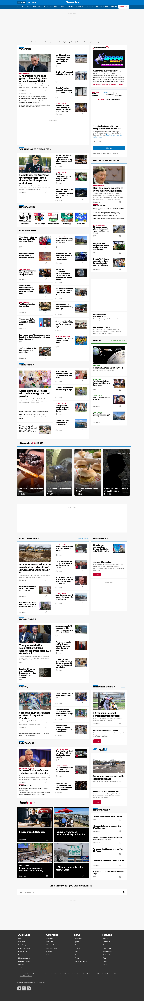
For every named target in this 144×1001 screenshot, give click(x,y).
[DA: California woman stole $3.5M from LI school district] (35, 591)
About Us (21, 938)
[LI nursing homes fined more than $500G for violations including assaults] (71, 754)
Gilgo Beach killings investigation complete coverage (108, 218)
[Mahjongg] (67, 218)
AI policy (120, 974)
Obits (97, 7)
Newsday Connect (52, 948)
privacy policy (114, 153)
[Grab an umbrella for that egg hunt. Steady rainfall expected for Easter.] (35, 323)
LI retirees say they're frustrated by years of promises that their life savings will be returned (33, 97)
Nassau (80, 538)
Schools (90, 7)
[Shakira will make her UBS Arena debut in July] (109, 862)
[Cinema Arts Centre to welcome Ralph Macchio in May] (109, 828)
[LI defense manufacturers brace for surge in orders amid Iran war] (71, 177)
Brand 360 (49, 942)
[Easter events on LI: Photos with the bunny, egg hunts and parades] (35, 388)
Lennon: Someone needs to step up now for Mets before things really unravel (34, 734)
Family (105, 958)
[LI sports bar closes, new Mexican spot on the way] (35, 860)
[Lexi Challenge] (39, 218)
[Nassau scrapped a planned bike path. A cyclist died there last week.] (109, 230)
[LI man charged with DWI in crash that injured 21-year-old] (35, 258)
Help (115, 974)
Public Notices (51, 955)
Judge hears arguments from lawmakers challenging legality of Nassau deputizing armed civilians (34, 793)
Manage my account (24, 958)
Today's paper (22, 945)
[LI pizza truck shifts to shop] (35, 824)
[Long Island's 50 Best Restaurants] (109, 796)
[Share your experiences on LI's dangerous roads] (109, 770)
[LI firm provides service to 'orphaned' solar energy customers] (35, 274)
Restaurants (55, 7)
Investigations (43, 7)
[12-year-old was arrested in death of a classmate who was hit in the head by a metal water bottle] (71, 664)
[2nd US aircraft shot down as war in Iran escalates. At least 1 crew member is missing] (71, 60)
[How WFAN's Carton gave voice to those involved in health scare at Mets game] (109, 264)
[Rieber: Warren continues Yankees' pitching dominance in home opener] (71, 730)
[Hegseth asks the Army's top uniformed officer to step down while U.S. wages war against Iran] (35, 173)
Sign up (109, 148)
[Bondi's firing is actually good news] (109, 401)
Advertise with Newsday (105, 974)
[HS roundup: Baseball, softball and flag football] (109, 708)
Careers (20, 955)
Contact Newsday (77, 974)
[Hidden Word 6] (53, 218)
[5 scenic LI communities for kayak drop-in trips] (71, 392)
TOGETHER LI (123, 7)
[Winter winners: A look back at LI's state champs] (71, 342)
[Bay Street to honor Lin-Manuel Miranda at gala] (109, 874)
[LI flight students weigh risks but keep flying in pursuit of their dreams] (109, 247)
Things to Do (81, 7)
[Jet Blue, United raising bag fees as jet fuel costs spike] (35, 353)
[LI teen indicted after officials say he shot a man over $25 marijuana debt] (71, 258)
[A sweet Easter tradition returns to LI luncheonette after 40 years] (71, 376)
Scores (123, 687)
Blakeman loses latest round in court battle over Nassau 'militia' (33, 789)
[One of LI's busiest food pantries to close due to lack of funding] (71, 93)
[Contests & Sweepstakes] (109, 568)
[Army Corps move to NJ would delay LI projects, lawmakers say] (71, 598)
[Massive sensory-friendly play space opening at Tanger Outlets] (71, 408)
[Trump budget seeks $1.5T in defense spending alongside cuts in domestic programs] (71, 647)
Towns (77, 958)
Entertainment (107, 951)
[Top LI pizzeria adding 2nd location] (35, 307)
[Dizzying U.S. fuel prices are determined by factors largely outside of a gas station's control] (71, 194)
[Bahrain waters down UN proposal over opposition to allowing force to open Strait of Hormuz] (71, 160)
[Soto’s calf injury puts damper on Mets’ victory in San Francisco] (35, 710)
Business (71, 7)
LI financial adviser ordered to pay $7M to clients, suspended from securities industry (33, 101)
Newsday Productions (53, 945)
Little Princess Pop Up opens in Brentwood (32, 414)
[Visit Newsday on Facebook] (19, 988)
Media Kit (49, 938)
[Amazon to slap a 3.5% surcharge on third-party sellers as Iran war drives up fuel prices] (71, 631)
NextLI (105, 964)
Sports (28, 7)
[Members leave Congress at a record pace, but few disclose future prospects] (71, 787)
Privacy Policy (44, 974)
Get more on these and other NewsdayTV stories (108, 84)
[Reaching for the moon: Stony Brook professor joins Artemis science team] (71, 293)
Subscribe (21, 942)
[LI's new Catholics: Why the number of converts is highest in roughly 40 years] (71, 109)
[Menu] (21, 2)
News (34, 7)
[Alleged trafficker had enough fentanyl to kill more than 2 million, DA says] (71, 325)
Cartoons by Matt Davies (118, 340)
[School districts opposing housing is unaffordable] (109, 417)
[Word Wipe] (81, 218)
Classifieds (50, 951)
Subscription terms (33, 974)
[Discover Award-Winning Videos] (109, 735)
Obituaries (106, 942)
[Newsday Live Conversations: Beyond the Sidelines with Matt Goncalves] (109, 550)
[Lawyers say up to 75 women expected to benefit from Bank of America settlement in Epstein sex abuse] (35, 338)
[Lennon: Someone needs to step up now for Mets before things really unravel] (71, 714)
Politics (77, 948)
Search (113, 7)
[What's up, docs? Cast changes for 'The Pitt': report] (109, 851)
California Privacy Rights (57, 974)
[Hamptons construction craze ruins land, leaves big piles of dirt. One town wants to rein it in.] (35, 562)
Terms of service (22, 974)
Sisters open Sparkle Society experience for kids (33, 411)
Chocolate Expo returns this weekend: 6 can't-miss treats (34, 417)
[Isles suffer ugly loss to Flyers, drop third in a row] (71, 698)
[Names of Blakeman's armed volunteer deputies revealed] (35, 766)
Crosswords (107, 945)
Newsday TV (105, 7)
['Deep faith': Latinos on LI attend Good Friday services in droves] (35, 242)
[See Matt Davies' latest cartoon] (109, 360)
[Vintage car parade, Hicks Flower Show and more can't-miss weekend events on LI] (35, 430)
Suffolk (86, 538)
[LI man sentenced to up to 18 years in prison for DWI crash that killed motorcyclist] (71, 582)
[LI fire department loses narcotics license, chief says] (71, 309)
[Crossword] (25, 218)
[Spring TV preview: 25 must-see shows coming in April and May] (109, 840)
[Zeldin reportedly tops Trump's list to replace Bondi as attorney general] (71, 566)
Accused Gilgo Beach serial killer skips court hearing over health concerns (108, 209)
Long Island (20, 7)
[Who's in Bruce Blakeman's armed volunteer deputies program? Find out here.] (35, 290)
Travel (105, 961)
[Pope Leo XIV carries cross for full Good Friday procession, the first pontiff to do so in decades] (35, 674)
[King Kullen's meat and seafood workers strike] (71, 77)
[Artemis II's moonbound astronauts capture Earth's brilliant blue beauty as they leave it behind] (71, 275)
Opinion (64, 7)
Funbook (106, 938)
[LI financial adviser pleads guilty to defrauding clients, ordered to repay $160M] (35, 72)
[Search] (124, 892)
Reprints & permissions (90, 974)
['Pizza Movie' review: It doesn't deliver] (109, 818)
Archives (21, 968)
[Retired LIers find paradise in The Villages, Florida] (71, 425)
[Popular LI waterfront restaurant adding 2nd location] (71, 824)
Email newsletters (24, 948)
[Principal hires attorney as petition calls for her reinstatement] (71, 242)
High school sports (81, 961)
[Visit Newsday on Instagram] (29, 988)
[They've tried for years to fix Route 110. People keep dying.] (71, 771)
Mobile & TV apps (24, 961)
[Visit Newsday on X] (24, 988)
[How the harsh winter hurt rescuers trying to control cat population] (35, 607)
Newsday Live (22, 951)
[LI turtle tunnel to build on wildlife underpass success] (71, 550)
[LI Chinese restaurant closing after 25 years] (71, 860)
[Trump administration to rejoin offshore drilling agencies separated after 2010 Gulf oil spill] (35, 644)
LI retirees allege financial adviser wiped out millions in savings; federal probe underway (34, 105)
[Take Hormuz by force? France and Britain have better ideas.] (109, 384)
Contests (21, 964)
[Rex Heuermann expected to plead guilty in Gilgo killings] (109, 184)
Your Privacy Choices (26, 976)
